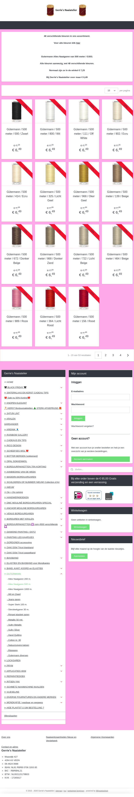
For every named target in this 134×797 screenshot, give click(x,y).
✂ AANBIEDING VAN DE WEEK (20, 472)
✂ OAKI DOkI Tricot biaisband (19, 547)
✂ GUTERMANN (33, 573)
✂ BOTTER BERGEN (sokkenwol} (21, 456)
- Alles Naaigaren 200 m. (19, 579)
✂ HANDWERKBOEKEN (33, 497)
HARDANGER (33, 424)
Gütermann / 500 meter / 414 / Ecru (16, 194)
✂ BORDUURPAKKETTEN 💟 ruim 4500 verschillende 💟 (33, 525)
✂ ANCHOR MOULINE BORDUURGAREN (33, 508)
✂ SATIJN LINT (33, 413)
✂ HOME (8, 382)
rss (65, 791)
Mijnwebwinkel (102, 791)
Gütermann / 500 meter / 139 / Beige (117, 194)
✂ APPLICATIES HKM (33, 671)
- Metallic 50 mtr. (15, 620)
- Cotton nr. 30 (14, 640)
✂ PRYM (33, 665)
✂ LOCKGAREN (12, 660)
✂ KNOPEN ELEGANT (33, 403)
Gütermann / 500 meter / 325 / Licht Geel (50, 196)
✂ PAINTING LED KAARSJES (33, 537)
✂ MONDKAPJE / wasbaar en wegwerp (33, 702)
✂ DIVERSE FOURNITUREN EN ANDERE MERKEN (33, 697)
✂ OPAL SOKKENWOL (33, 461)
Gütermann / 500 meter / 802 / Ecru (117, 131)
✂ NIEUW (9, 487)
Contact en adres (9, 747)
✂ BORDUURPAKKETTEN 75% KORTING (33, 466)
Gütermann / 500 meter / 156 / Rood (84, 319)
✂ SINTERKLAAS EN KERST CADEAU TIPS (26, 392)
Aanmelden (79, 556)
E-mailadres (77, 391)
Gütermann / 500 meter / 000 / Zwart (16, 131)
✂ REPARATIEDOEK (14, 676)
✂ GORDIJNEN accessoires (18, 542)
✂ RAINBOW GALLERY (33, 435)
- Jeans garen (13, 599)
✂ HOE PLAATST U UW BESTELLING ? (24, 707)
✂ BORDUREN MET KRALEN (33, 519)
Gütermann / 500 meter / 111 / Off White (84, 133)
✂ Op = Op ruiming (13, 492)
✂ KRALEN (33, 418)
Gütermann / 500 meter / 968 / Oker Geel (84, 196)
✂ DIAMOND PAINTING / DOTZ (33, 532)
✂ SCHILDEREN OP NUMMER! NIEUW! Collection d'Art (31, 482)
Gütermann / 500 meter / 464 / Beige (117, 256)
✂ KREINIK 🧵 (33, 429)
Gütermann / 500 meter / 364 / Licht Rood (50, 321)
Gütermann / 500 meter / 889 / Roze (17, 319)
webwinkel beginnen (76, 791)
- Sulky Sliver (13, 630)
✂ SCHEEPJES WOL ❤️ (33, 451)
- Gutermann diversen (17, 655)
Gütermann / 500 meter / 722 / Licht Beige (84, 258)
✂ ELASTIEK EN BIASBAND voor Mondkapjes (27, 563)
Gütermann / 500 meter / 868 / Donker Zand (50, 258)
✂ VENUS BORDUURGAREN (33, 513)
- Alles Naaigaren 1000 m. (19, 589)
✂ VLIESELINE (11, 692)
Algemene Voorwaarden (102, 737)
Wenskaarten (10, 715)
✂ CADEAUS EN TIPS (15, 440)
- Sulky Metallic (14, 625)
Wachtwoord (77, 404)
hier (78, 43)
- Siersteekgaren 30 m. (18, 609)
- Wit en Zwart (14, 594)
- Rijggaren (12, 650)
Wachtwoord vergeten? (82, 426)
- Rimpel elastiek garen (18, 614)
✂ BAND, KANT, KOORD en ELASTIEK (33, 568)
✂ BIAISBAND (33, 558)
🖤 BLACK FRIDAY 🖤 (33, 387)
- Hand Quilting (14, 635)
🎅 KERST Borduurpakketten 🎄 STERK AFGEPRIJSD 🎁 (33, 408)
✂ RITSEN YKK (33, 681)
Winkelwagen (80, 527)
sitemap (59, 791)
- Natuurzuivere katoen (18, 645)
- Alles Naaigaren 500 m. (19, 584)
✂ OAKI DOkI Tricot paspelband (19, 552)
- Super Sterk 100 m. (17, 604)
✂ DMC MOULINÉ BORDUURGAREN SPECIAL (33, 503)
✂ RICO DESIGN (33, 445)
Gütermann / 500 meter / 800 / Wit (50, 131)
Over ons (5, 737)
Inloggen (78, 418)
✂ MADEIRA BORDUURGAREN (20, 477)
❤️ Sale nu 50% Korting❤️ (17, 397)
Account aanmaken (83, 459)
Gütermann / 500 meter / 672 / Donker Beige (17, 258)
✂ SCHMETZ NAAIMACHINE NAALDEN (24, 687)
